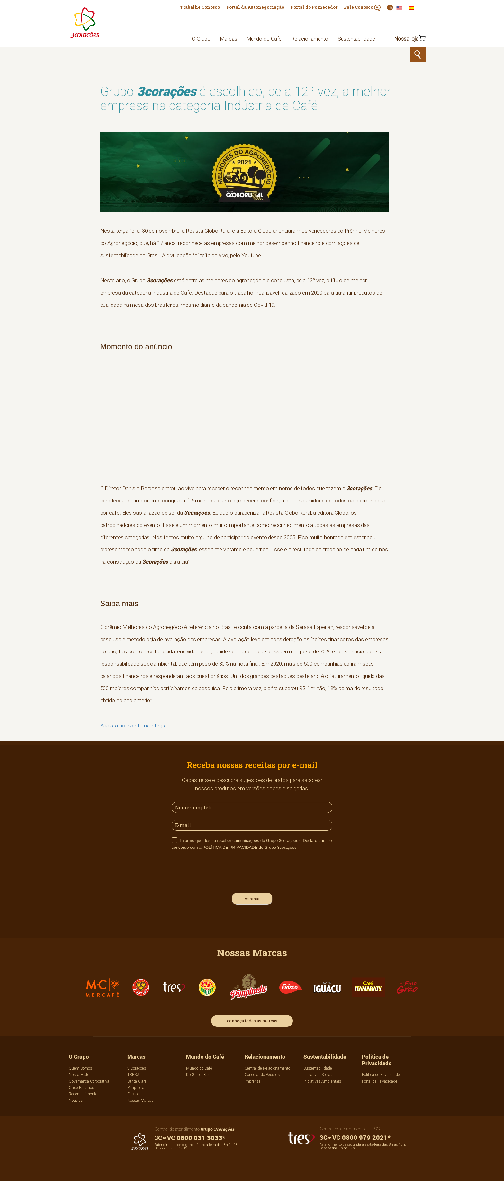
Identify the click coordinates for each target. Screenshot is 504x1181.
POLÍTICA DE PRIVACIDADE (230, 847)
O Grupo (201, 38)
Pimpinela (135, 1087)
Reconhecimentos (84, 1094)
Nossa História (81, 1074)
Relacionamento (309, 38)
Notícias (76, 1100)
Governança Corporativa (89, 1081)
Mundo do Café (264, 38)
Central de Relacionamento (267, 1068)
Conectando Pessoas (262, 1074)
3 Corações (136, 1068)
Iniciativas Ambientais (322, 1081)
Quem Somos (80, 1068)
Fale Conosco (362, 7)
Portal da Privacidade (379, 1081)
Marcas (228, 38)
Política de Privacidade (377, 1060)
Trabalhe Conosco (200, 7)
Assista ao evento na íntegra (133, 725)
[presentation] (220, 870)
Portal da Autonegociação (255, 7)
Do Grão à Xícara (200, 1074)
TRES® (133, 1074)
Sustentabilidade (356, 38)
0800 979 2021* (355, 1137)
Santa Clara (137, 1081)
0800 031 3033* (190, 1137)
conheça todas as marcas (252, 1021)
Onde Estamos (81, 1087)
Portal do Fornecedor (314, 7)
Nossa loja (406, 38)
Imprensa (253, 1081)
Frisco (132, 1094)
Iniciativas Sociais (318, 1074)
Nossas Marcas (140, 1100)
